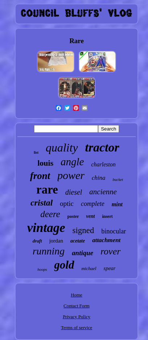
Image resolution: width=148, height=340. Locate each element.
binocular (113, 231)
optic (67, 203)
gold (64, 264)
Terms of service (76, 327)
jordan (56, 241)
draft (37, 241)
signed (83, 230)
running (49, 251)
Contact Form (77, 305)
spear (109, 268)
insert (107, 216)
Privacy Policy (76, 316)
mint (117, 204)
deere (50, 214)
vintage (46, 228)
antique (82, 253)
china (99, 177)
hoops (42, 269)
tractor (102, 147)
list (36, 152)
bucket (118, 179)
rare (47, 189)
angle (72, 161)
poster (73, 216)
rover (110, 251)
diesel (73, 192)
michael (88, 268)
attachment (106, 240)
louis (45, 162)
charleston (103, 164)
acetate (77, 241)
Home (77, 295)
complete (93, 203)
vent (90, 216)
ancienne (103, 191)
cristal (41, 202)
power (71, 175)
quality (62, 147)
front (40, 175)
